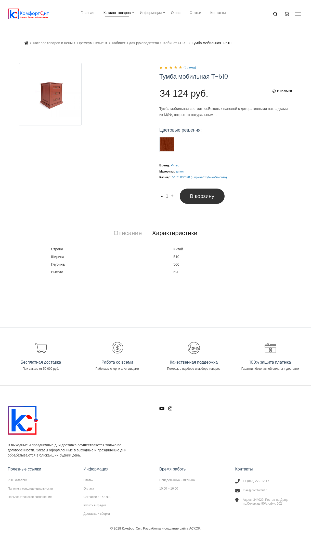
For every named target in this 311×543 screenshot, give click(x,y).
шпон (180, 171)
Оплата (89, 488)
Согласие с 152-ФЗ (97, 497)
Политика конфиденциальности (30, 488)
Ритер (175, 165)
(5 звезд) (190, 67)
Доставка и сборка (97, 513)
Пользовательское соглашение (30, 496)
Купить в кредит (95, 505)
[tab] (128, 233)
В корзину (202, 196)
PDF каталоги (17, 480)
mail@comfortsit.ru (255, 490)
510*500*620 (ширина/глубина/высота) (199, 177)
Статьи (89, 480)
